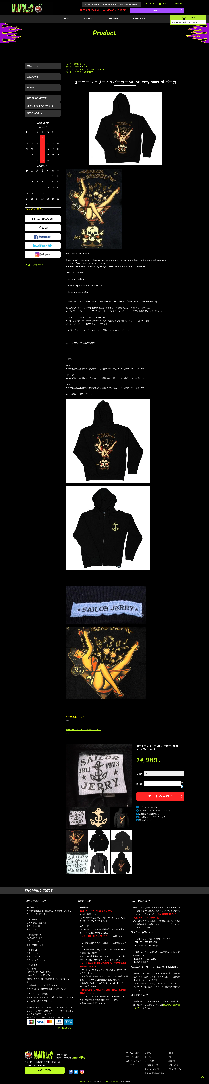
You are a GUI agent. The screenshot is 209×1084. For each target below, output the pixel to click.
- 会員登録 (147, 1053)
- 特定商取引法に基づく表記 (154, 1073)
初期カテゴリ (79, 64)
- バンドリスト (130, 1065)
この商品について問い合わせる (152, 817)
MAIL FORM (44, 1070)
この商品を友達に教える (149, 814)
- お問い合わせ (173, 1065)
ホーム (68, 64)
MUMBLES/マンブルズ (34, 265)
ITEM (67, 19)
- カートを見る (149, 1061)
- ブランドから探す (132, 1057)
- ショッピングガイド (151, 1069)
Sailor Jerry (88, 72)
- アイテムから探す (132, 1053)
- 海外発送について (151, 1065)
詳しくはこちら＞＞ (66, 1028)
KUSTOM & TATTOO (95, 69)
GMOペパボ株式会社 (112, 1081)
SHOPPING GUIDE (109, 4)
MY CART (163, 4)
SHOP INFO (33, 113)
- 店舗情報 (171, 1061)
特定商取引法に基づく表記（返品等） (155, 810)
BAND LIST (139, 19)
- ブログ (170, 1057)
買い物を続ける (145, 820)
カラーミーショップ (84, 1081)
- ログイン (147, 1057)
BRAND (88, 19)
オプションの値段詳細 (148, 807)
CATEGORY (112, 19)
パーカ (84, 66)
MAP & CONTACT (92, 4)
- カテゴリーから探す (133, 1061)
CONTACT (177, 4)
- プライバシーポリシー (176, 1069)
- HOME (170, 1053)
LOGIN (150, 4)
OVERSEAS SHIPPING (128, 4)
